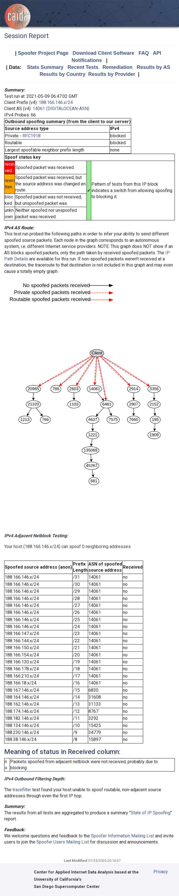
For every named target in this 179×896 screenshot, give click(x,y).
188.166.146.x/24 (56, 102)
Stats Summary (45, 67)
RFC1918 (32, 135)
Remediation (118, 67)
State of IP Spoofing (150, 812)
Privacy (160, 871)
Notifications (86, 60)
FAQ (143, 53)
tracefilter (22, 789)
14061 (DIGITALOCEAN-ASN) (61, 108)
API (157, 53)
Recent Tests (83, 67)
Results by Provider (111, 74)
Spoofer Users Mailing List (62, 842)
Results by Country (62, 74)
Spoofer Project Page (43, 53)
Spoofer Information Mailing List (122, 835)
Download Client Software (103, 53)
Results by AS (153, 67)
